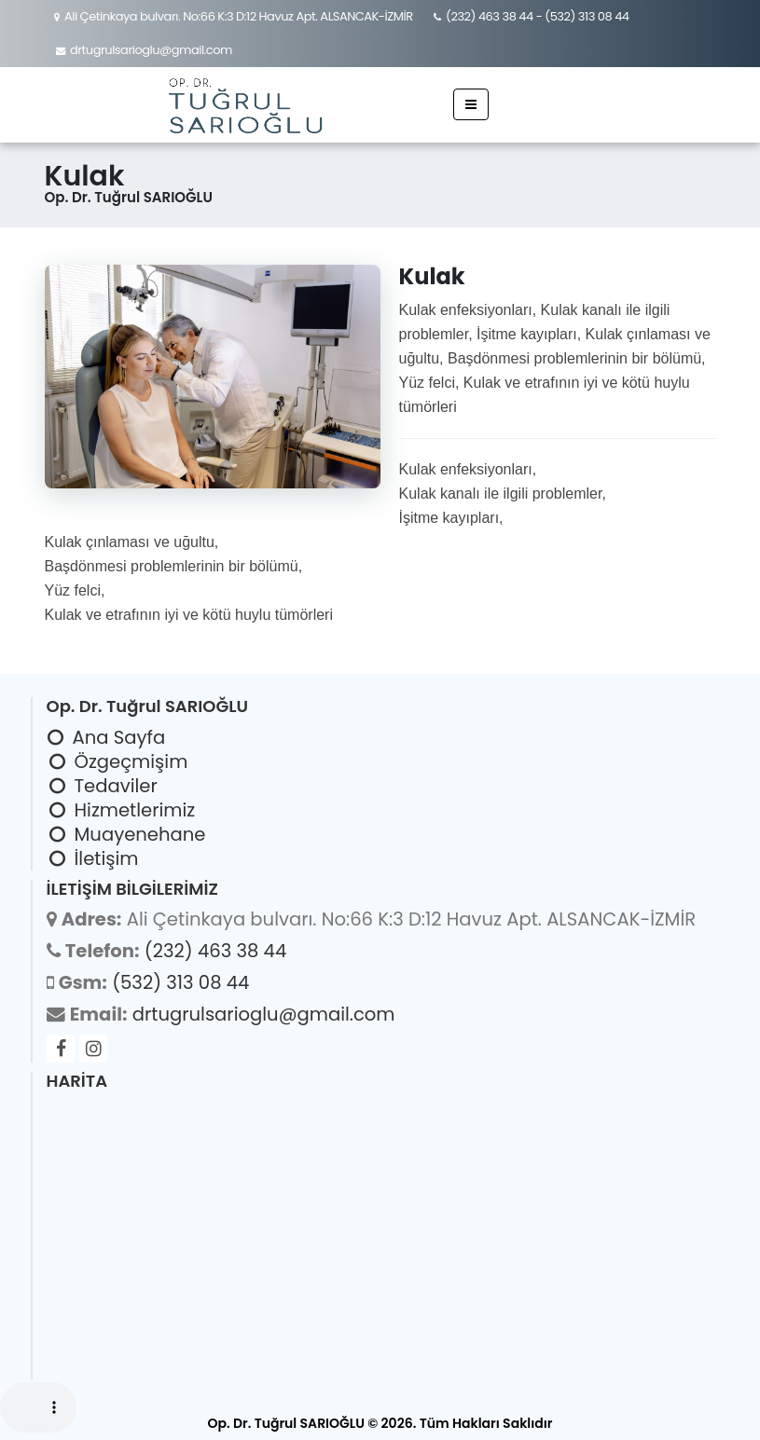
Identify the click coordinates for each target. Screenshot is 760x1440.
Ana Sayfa (119, 737)
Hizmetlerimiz (135, 810)
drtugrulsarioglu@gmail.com (151, 50)
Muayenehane (140, 834)
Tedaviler (116, 786)
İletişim (107, 858)
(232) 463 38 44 (489, 16)
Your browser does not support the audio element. (38, 1407)
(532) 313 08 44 (587, 16)
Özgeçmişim (131, 761)
